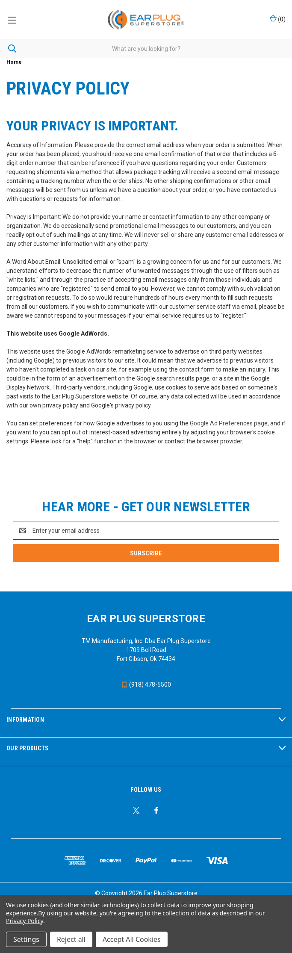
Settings (26, 939)
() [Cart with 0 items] (278, 19)
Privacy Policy (24, 921)
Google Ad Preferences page (229, 423)
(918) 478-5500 (146, 684)
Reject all (71, 939)
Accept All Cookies (132, 939)
